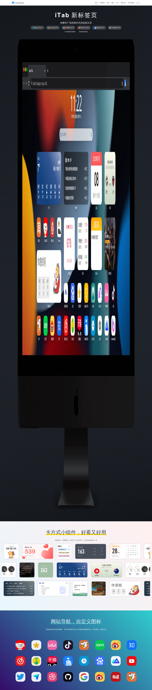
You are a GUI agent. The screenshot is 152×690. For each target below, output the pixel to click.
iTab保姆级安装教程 (69, 31)
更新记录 (123, 2)
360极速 (68, 28)
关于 (117, 2)
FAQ (108, 2)
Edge (37, 28)
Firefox (83, 28)
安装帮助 (102, 2)
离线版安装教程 (83, 31)
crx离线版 (114, 28)
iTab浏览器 (131, 2)
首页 (96, 2)
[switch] (138, 3)
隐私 (112, 2)
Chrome (53, 28)
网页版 (99, 28)
